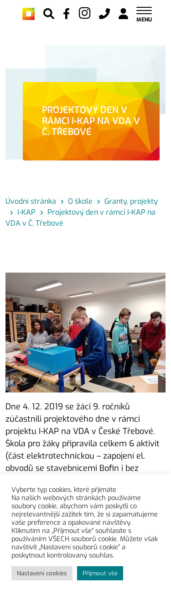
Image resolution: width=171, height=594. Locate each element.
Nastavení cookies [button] (42, 573)
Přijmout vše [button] (100, 573)
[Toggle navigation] (144, 14)
